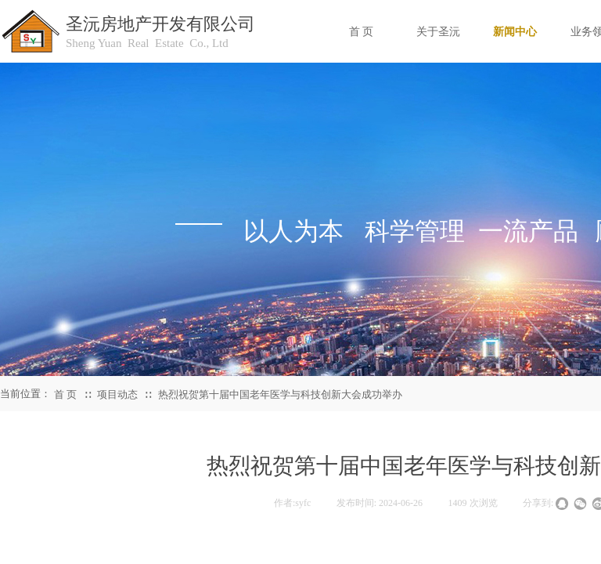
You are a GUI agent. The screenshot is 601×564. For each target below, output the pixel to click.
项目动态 (117, 394)
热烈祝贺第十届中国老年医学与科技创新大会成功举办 (280, 394)
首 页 (65, 394)
